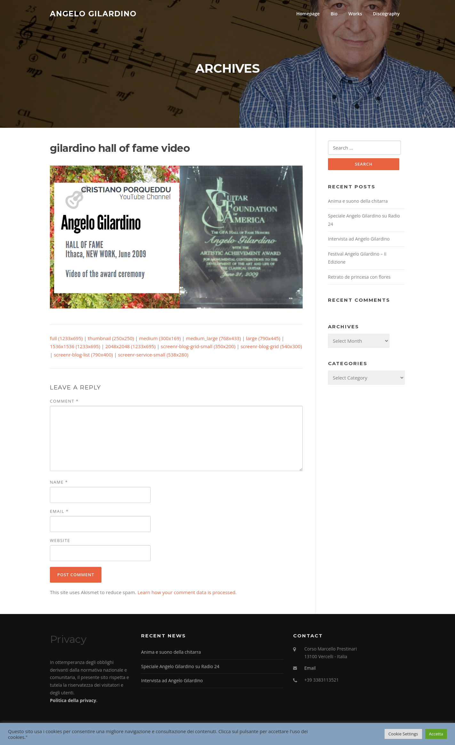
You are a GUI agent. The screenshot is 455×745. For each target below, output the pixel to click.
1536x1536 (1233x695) (75, 347)
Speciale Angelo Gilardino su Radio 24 (180, 667)
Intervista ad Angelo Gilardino (359, 240)
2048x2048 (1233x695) (130, 347)
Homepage (308, 14)
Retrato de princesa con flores (359, 278)
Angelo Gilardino (93, 13)
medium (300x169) (160, 339)
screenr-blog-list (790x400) (83, 355)
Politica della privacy (73, 701)
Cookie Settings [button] (403, 734)
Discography (386, 14)
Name (59, 483)
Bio (334, 14)
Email (59, 512)
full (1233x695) (66, 339)
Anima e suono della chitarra (358, 202)
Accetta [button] (436, 734)
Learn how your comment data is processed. (187, 593)
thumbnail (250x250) (111, 339)
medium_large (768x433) (213, 339)
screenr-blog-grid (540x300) (271, 347)
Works (355, 14)
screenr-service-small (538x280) (153, 355)
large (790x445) (263, 339)
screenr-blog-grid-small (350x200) (198, 347)
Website (60, 541)
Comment (64, 402)
